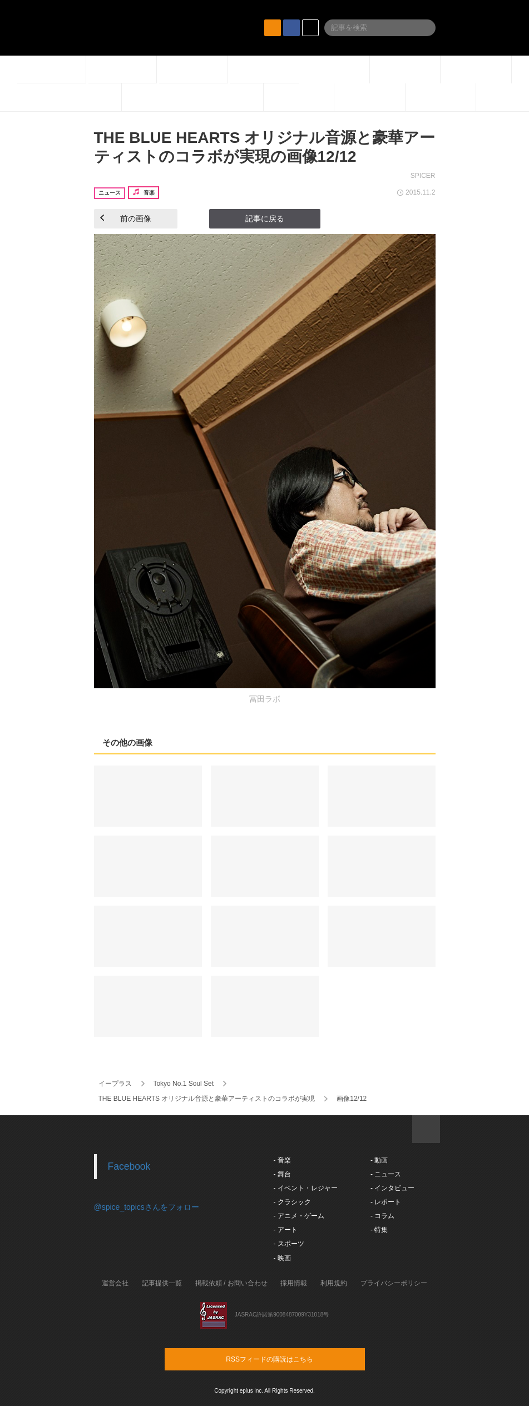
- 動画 (379, 1160)
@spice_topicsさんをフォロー (146, 1207)
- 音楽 (282, 1160)
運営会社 (115, 1283)
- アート (286, 1230)
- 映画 (282, 1258)
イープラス (115, 1083)
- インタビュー (392, 1188)
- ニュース (385, 1174)
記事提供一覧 (162, 1283)
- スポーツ (289, 1244)
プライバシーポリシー (393, 1283)
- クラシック (292, 1202)
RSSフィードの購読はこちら (286, 1358)
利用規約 (333, 1283)
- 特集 (379, 1230)
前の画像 (125, 218)
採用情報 (293, 1283)
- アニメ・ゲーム (299, 1216)
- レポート (385, 1202)
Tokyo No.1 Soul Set (183, 1083)
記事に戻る (264, 218)
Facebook (129, 1166)
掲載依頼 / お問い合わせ (231, 1283)
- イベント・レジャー (306, 1188)
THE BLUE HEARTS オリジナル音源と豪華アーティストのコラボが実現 (206, 1098)
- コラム (382, 1216)
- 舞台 (282, 1174)
